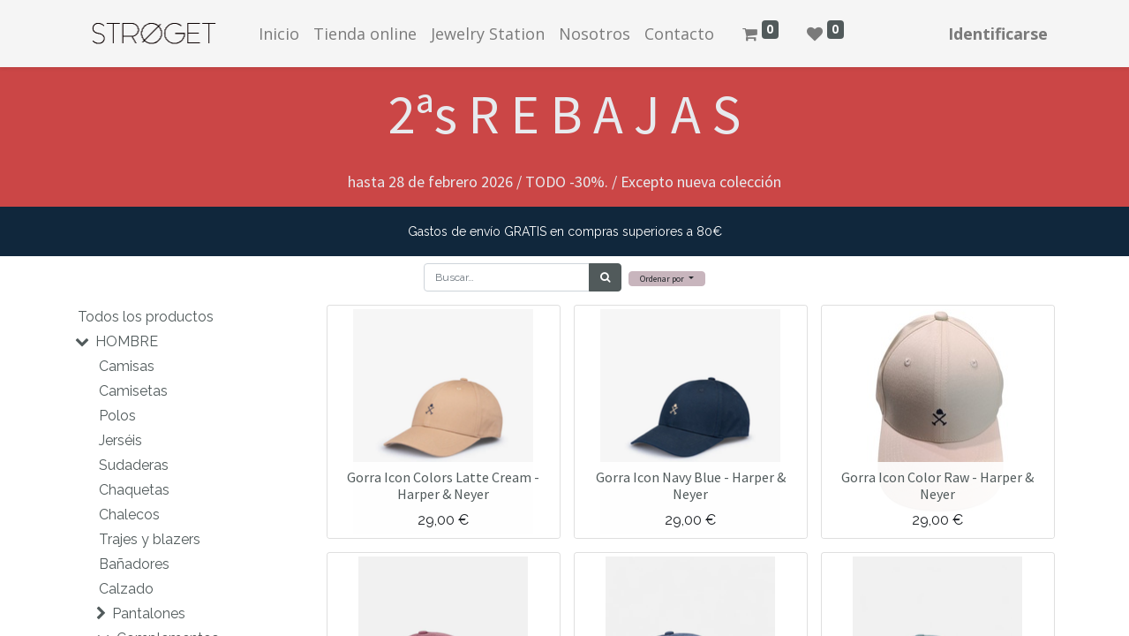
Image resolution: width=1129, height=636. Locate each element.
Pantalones (148, 613)
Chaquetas (134, 489)
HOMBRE (126, 341)
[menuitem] (279, 34)
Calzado (126, 588)
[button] (666, 278)
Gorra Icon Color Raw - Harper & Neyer (937, 485)
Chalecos (129, 514)
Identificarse (998, 33)
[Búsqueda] (605, 277)
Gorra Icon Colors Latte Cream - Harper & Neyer (443, 485)
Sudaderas (134, 465)
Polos (117, 415)
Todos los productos (146, 316)
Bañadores (134, 564)
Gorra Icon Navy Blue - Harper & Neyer (691, 485)
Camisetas (133, 390)
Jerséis (120, 440)
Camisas (126, 366)
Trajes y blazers (149, 539)
